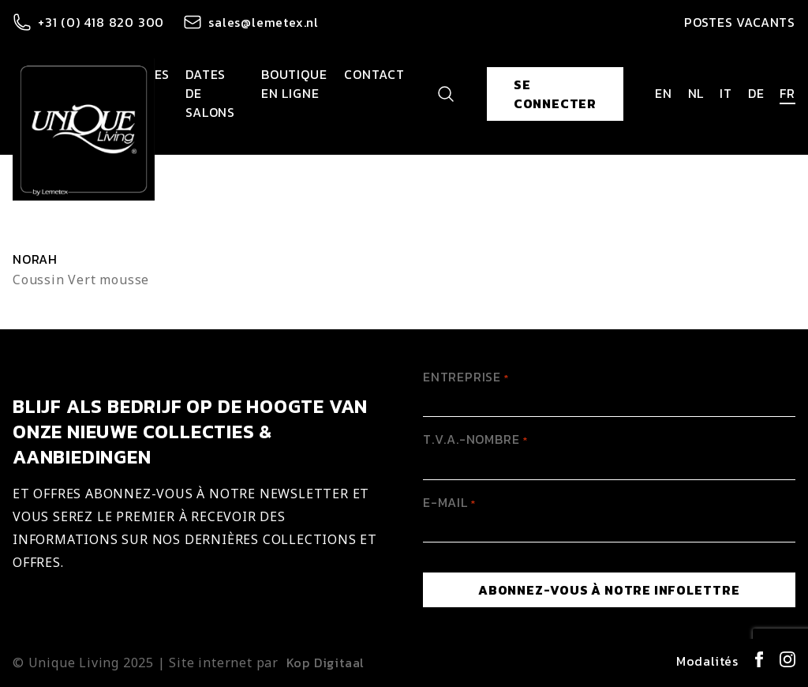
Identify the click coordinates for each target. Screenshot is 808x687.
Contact (374, 74)
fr (787, 93)
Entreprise (466, 376)
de (756, 93)
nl (696, 93)
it (726, 93)
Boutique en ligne (294, 84)
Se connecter (555, 94)
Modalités (707, 660)
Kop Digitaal (325, 662)
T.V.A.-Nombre (475, 439)
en (663, 93)
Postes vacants (739, 22)
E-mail (449, 502)
